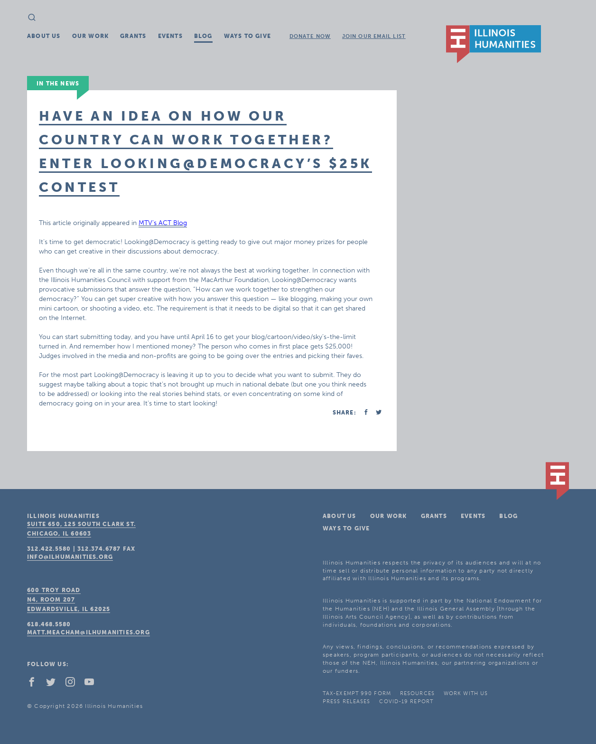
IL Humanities (493, 44)
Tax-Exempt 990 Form (357, 693)
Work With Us (466, 693)
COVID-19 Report (406, 701)
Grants (133, 36)
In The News (58, 83)
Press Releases (346, 701)
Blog (203, 36)
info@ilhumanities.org (70, 557)
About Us (44, 36)
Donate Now (310, 36)
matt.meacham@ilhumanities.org (88, 632)
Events (170, 36)
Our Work (90, 36)
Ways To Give (247, 36)
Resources (417, 693)
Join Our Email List (374, 36)
